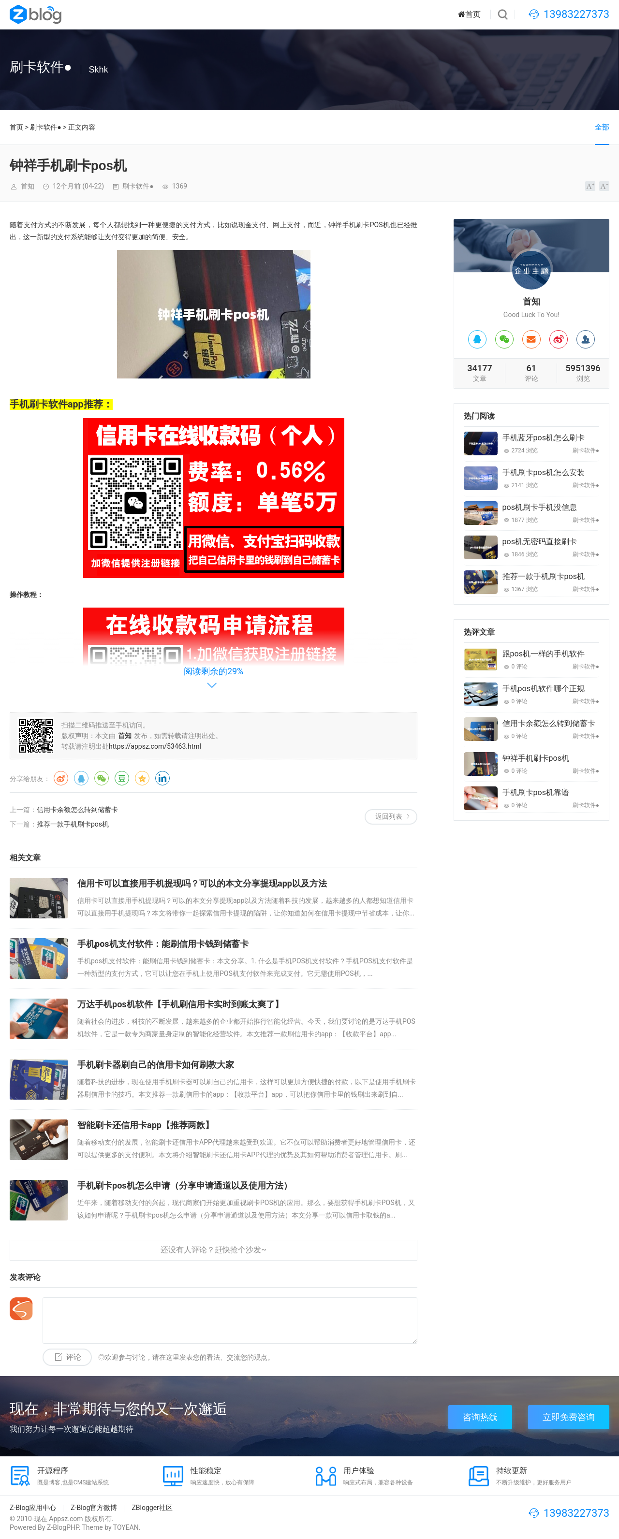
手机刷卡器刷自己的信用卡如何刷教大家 (155, 1065)
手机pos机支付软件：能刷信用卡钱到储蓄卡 (163, 944)
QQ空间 (142, 778)
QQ (81, 778)
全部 (602, 127)
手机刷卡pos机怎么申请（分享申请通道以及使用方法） (184, 1185)
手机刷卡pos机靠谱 (535, 792)
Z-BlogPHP (63, 1527)
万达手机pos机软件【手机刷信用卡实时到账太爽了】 (180, 1004)
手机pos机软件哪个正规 (543, 688)
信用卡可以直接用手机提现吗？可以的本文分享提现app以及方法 (202, 883)
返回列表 (388, 816)
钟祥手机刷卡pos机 (535, 758)
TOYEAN (126, 1527)
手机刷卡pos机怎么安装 (543, 472)
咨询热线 (480, 1417)
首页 (469, 14)
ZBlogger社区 (152, 1507)
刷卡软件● (45, 127)
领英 (162, 778)
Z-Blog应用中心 (33, 1507)
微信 (101, 778)
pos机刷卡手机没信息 (539, 507)
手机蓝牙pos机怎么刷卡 (543, 437)
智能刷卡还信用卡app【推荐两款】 (145, 1125)
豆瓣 (122, 778)
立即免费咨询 (569, 1417)
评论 (73, 1357)
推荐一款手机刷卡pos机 (73, 824)
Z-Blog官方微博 (94, 1507)
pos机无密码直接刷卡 (539, 541)
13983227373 (576, 14)
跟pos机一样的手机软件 (543, 653)
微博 (61, 778)
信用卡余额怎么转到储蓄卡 (77, 809)
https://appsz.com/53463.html (155, 746)
